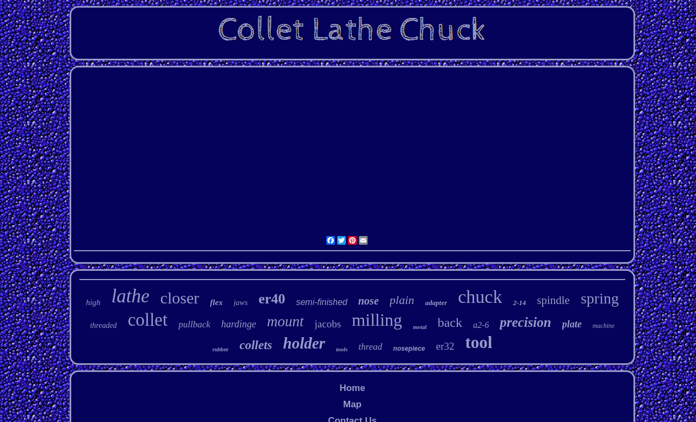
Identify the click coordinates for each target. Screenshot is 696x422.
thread (370, 347)
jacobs (328, 324)
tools (341, 349)
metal (420, 327)
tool (479, 342)
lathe (130, 296)
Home (352, 388)
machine (604, 326)
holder (304, 343)
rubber (221, 349)
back (450, 322)
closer (180, 298)
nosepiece (409, 348)
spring (600, 298)
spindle (553, 300)
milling (377, 320)
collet (147, 320)
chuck (480, 297)
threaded (103, 325)
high (93, 302)
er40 (271, 299)
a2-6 (481, 325)
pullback (194, 324)
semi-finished (321, 302)
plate (572, 324)
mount (285, 321)
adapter (436, 303)
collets (256, 345)
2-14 (519, 303)
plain (402, 300)
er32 (445, 346)
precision (525, 322)
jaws (241, 303)
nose (368, 301)
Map (352, 404)
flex (216, 302)
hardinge (238, 324)
